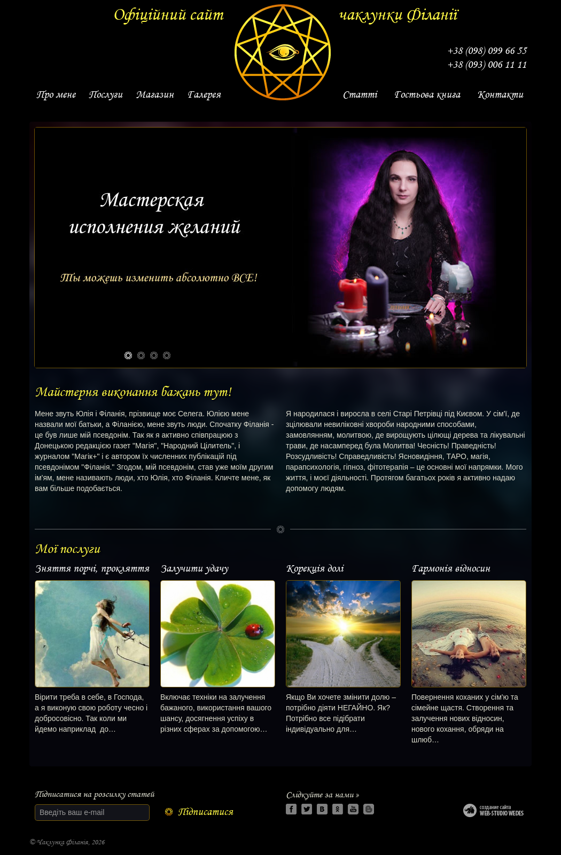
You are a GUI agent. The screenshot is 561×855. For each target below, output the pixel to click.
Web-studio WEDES (494, 812)
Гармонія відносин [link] (450, 568)
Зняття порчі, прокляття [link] (92, 568)
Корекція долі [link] (314, 568)
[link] (55, 95)
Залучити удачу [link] (194, 568)
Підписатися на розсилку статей (94, 794)
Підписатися (205, 812)
